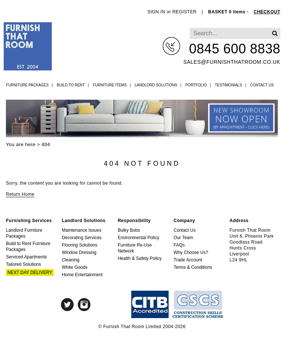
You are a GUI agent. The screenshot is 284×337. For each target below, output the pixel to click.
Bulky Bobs (129, 230)
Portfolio (196, 85)
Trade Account (188, 259)
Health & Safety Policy (140, 258)
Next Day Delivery (29, 272)
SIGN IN (156, 11)
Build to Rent (71, 85)
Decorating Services (81, 237)
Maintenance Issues (81, 230)
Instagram (84, 304)
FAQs (179, 245)
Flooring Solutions (79, 245)
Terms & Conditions (193, 267)
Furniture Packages (27, 85)
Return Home (20, 194)
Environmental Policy (138, 237)
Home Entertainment (82, 274)
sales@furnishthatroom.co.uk (231, 62)
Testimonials (228, 85)
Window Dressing (79, 252)
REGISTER (184, 11)
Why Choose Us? (191, 252)
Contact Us (262, 85)
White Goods (74, 267)
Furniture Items (109, 85)
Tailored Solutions (23, 264)
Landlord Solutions (156, 85)
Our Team (183, 237)
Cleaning (70, 259)
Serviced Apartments (26, 257)
